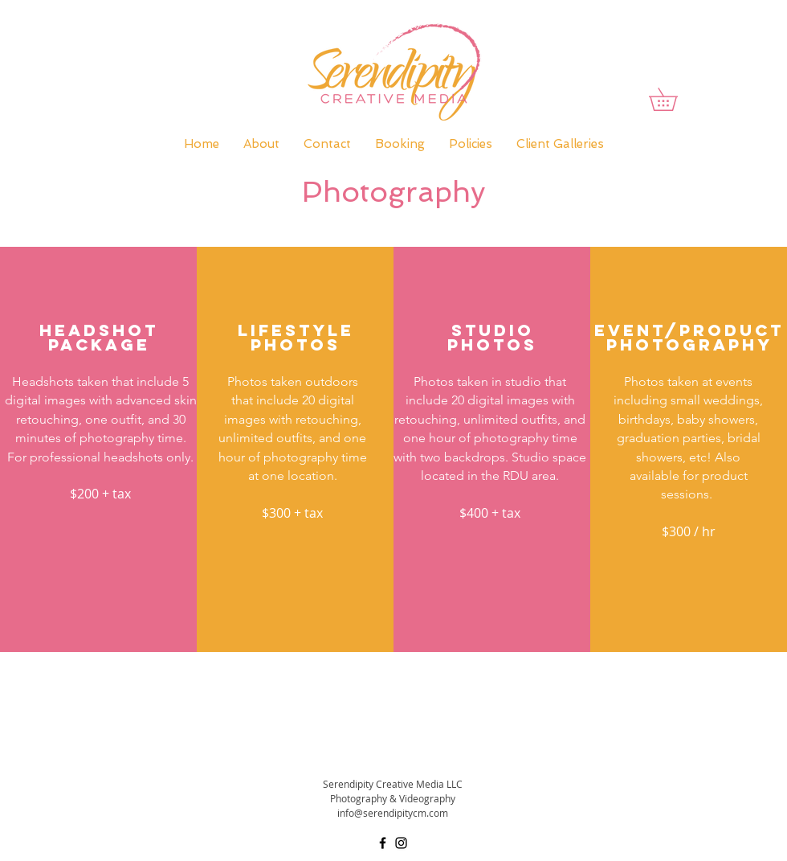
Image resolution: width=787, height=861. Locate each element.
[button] (674, 99)
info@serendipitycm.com (392, 812)
